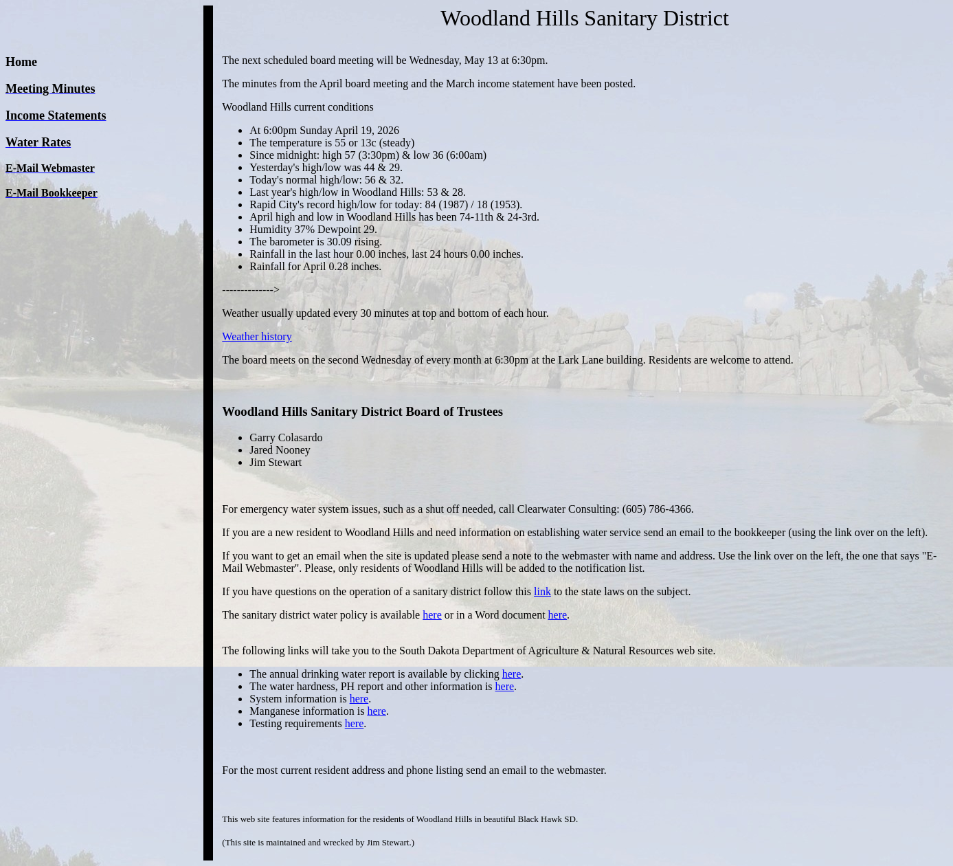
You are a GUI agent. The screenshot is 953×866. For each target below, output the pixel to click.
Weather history (256, 336)
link (542, 591)
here (432, 615)
